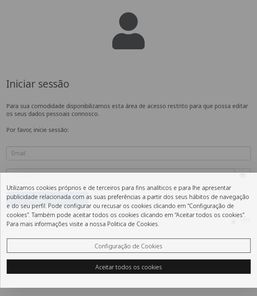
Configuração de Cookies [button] (128, 246)
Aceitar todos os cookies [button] (128, 267)
